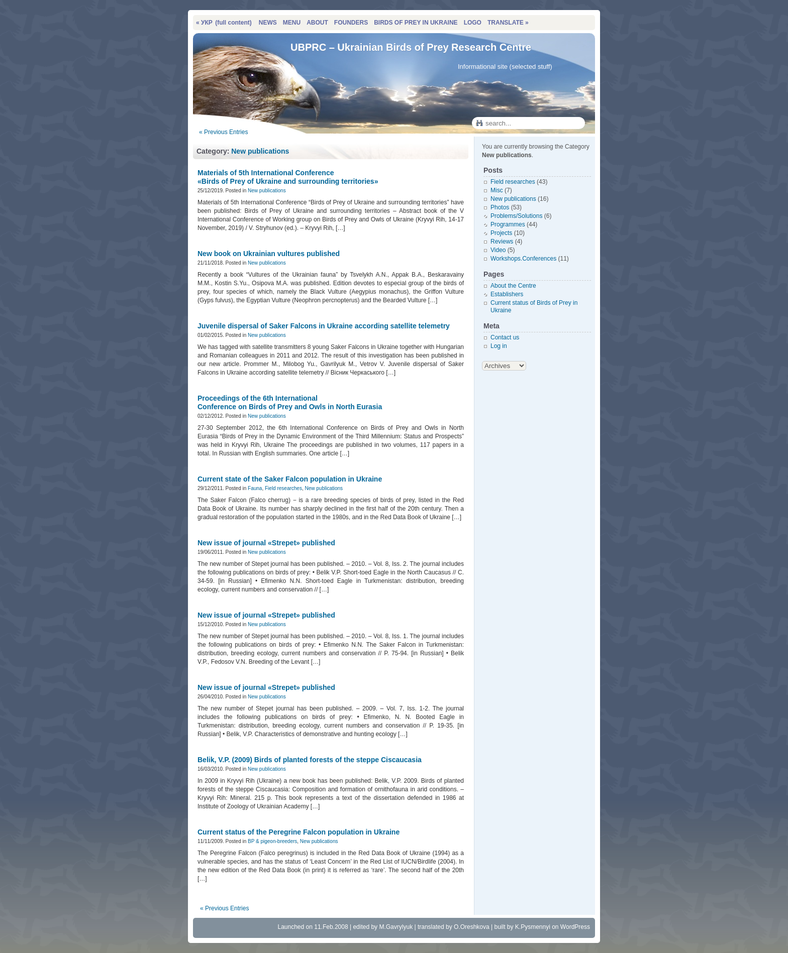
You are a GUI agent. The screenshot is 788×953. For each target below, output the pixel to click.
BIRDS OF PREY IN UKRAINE (415, 22)
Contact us (504, 337)
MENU (292, 22)
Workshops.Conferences (523, 258)
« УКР (224, 22)
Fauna (255, 488)
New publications (260, 151)
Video (498, 250)
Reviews (501, 241)
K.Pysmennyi (532, 926)
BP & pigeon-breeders (272, 841)
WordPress (575, 926)
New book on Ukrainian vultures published (269, 254)
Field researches (283, 488)
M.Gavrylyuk (396, 926)
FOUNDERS (351, 22)
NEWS (268, 22)
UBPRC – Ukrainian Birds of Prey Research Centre (410, 47)
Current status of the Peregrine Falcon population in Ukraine (299, 832)
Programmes (507, 224)
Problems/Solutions (516, 215)
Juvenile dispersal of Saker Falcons (324, 326)
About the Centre (513, 285)
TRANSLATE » (508, 22)
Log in (498, 345)
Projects (501, 232)
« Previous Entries (223, 132)
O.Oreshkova (471, 926)
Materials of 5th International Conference (288, 177)
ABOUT (317, 22)
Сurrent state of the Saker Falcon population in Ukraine (290, 479)
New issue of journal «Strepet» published (266, 543)
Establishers (506, 294)
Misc (496, 190)
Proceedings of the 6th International (290, 402)
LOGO (472, 22)
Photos (499, 207)
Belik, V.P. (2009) (310, 760)
